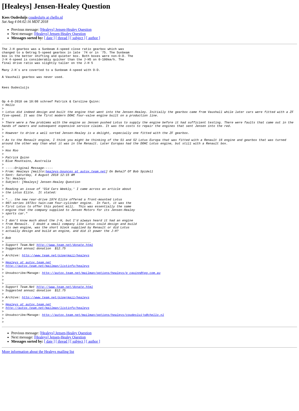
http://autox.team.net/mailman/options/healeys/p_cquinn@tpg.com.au (101, 318)
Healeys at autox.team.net (28, 305)
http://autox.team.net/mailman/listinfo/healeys (47, 310)
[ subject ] (77, 38)
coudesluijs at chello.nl (45, 17)
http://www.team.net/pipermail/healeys (55, 297)
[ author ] (93, 38)
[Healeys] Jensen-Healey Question (66, 29)
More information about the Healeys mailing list (38, 407)
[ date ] (49, 38)
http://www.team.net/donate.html (64, 284)
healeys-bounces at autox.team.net (76, 196)
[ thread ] (62, 38)
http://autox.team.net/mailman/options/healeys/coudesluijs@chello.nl (103, 368)
